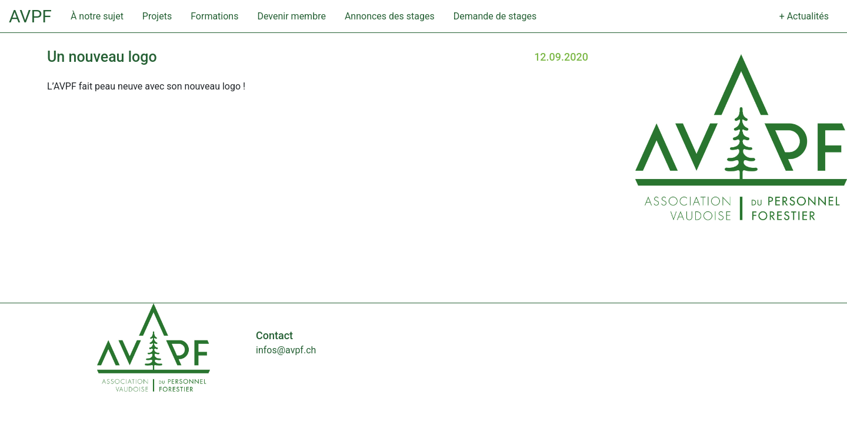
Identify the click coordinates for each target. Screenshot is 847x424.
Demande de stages (494, 16)
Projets (157, 16)
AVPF (30, 16)
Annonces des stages (390, 16)
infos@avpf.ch (286, 350)
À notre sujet (97, 16)
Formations (214, 16)
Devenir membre (291, 16)
